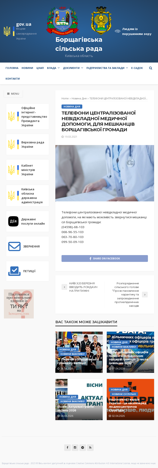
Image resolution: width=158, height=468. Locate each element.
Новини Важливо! (72, 353)
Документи (71, 68)
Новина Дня (72, 106)
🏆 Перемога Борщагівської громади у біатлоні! (78, 361)
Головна (12, 68)
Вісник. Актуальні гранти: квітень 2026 (75, 408)
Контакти (13, 78)
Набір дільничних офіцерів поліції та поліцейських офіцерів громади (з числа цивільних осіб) (128, 358)
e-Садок (137, 68)
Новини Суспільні (124, 394)
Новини (27, 68)
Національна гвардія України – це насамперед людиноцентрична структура (127, 405)
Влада (51, 68)
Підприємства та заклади (105, 68)
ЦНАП (40, 68)
